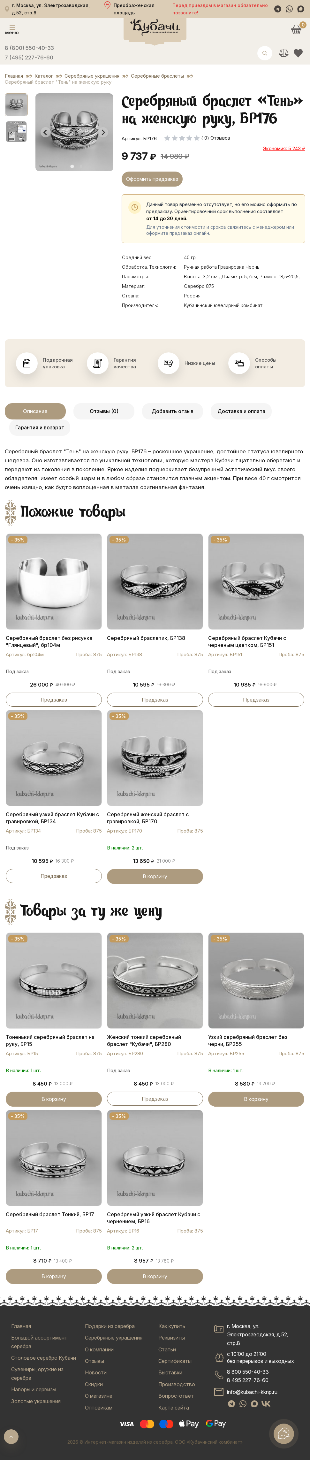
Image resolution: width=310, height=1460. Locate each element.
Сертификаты (175, 1361)
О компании (99, 1349)
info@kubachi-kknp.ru (252, 1392)
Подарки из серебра (110, 1326)
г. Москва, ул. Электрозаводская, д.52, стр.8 (257, 1334)
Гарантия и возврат (39, 427)
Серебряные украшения (113, 1337)
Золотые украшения (36, 1401)
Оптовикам (98, 1407)
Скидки (94, 1384)
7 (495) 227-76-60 (29, 57)
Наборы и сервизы (33, 1389)
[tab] (72, 166)
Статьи (167, 1349)
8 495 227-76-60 (247, 1380)
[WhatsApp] (289, 8)
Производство (176, 1384)
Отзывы (94, 1361)
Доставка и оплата (241, 411)
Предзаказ (54, 699)
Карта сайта (173, 1407)
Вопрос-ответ (176, 1396)
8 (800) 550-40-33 (29, 48)
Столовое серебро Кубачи (43, 1358)
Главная (21, 1326)
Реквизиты (171, 1337)
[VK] (265, 1403)
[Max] (300, 8)
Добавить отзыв (172, 411)
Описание (35, 411)
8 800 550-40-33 (248, 1372)
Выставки (170, 1372)
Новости (96, 1372)
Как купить (171, 1326)
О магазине (98, 1396)
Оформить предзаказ (152, 179)
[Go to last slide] (46, 132)
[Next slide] (103, 132)
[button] (16, 104)
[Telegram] (277, 8)
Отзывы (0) (104, 411)
